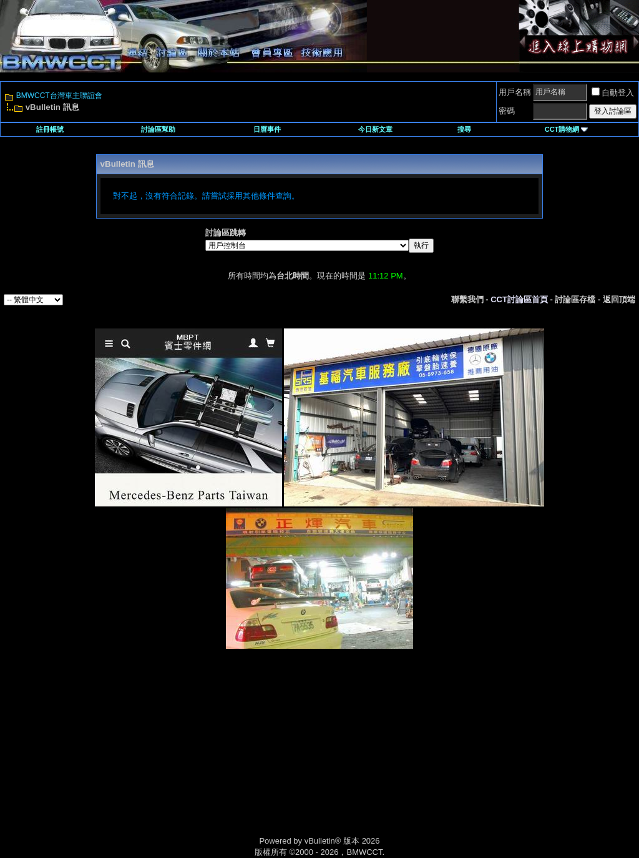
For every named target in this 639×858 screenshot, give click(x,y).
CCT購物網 (566, 129)
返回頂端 (619, 299)
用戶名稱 (515, 92)
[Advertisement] (213, 756)
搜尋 (464, 129)
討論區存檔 (575, 299)
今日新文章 (375, 129)
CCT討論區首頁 (519, 299)
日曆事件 (267, 129)
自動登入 (613, 92)
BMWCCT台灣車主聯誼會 (59, 95)
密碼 (507, 111)
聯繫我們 (467, 299)
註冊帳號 (50, 129)
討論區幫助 (158, 129)
